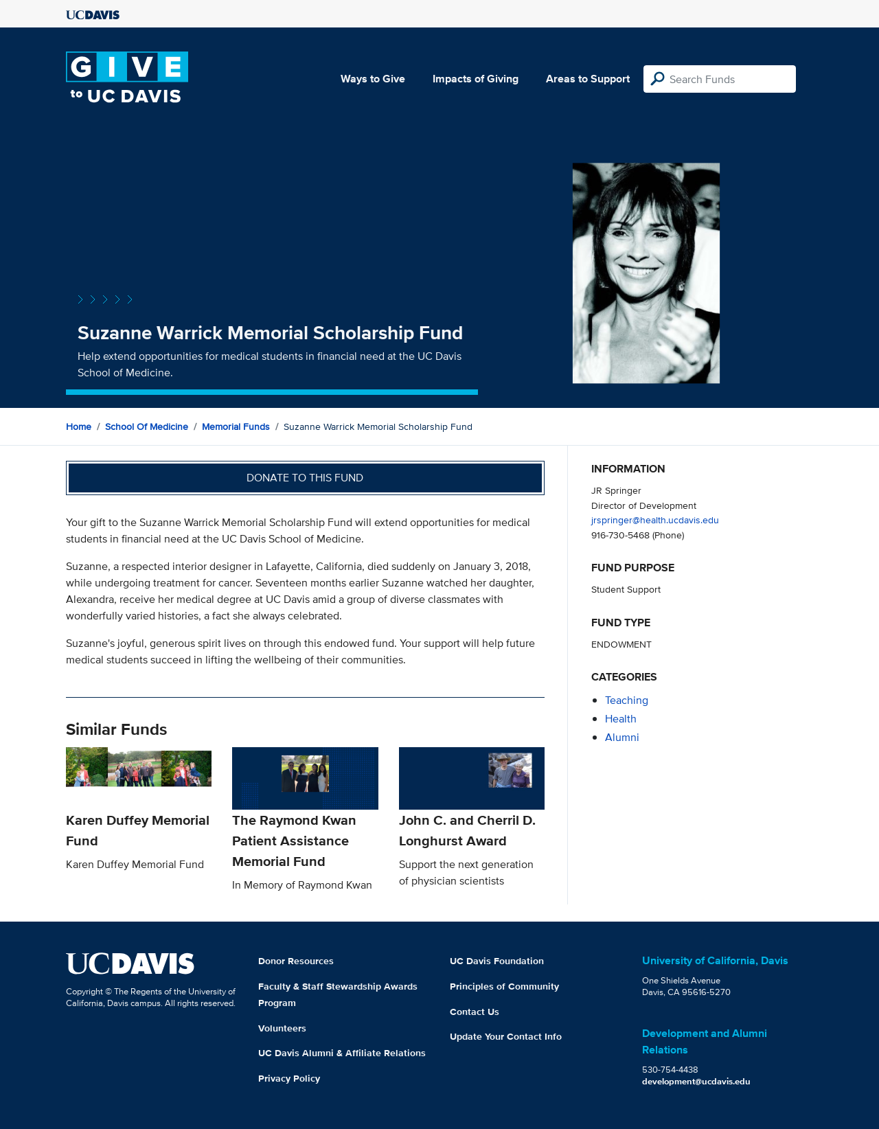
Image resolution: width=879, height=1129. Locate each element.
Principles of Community (504, 986)
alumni (622, 737)
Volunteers (282, 1028)
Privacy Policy (289, 1078)
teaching (626, 700)
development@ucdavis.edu (696, 1081)
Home (78, 426)
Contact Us (474, 1011)
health (621, 719)
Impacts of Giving (475, 79)
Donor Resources (296, 961)
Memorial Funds (236, 426)
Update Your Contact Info (506, 1036)
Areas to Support (588, 79)
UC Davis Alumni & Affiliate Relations (342, 1053)
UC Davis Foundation (497, 961)
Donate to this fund (305, 478)
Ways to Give (373, 79)
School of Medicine (146, 426)
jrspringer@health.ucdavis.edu (655, 519)
